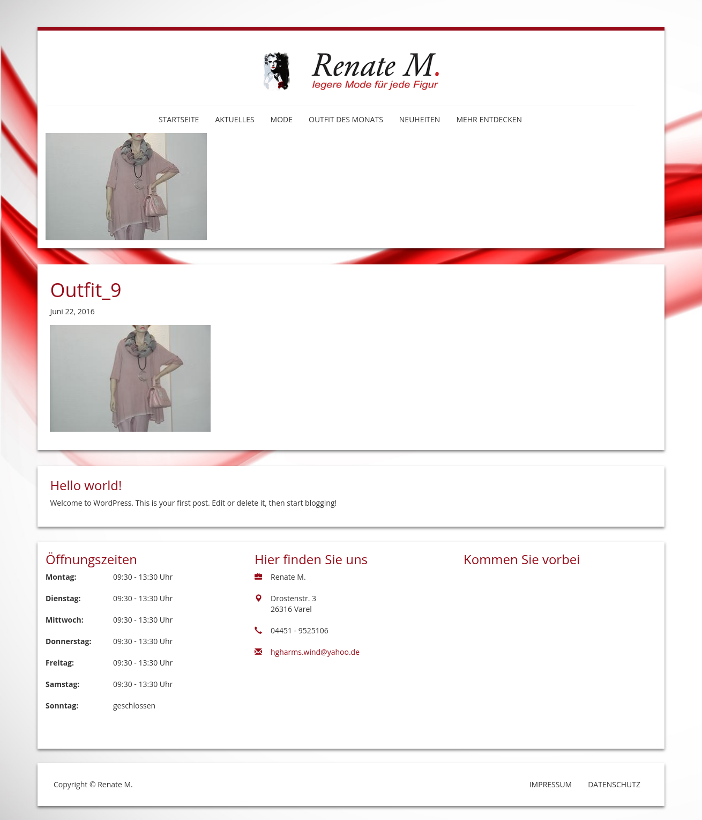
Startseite (179, 119)
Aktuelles (234, 119)
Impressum (550, 784)
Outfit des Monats (346, 119)
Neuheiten (419, 119)
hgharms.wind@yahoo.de (315, 652)
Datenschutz (614, 784)
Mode (282, 119)
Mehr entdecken (489, 119)
